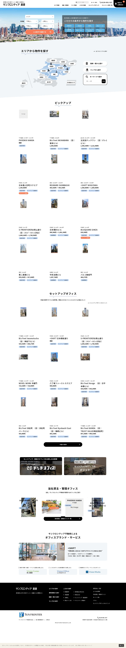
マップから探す (53, 624)
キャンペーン (107, 5)
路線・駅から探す (54, 620)
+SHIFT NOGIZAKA (89, 185)
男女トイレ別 (100, 26)
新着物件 (69, 26)
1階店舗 (80, 26)
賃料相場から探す (54, 616)
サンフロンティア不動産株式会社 (26, 642)
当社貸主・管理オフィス (99, 617)
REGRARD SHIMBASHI (60, 185)
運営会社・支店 (97, 611)
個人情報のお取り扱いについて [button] (83, 645)
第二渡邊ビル (24, 274)
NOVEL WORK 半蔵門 (28, 383)
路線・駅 (65, 5)
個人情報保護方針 (39, 642)
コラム (95, 623)
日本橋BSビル (56, 229)
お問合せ (48, 642)
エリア (56, 5)
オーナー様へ (94, 2)
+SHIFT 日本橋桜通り (59, 338)
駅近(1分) (77, 617)
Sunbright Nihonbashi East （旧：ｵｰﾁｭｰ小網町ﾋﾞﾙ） (97, 524)
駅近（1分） (79, 30)
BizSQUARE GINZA (89, 229)
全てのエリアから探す (101, 51)
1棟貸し (90, 26)
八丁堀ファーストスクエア (61, 383)
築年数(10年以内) (79, 615)
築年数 (69, 30)
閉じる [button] (121, 645)
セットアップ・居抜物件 (81, 620)
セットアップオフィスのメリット (98, 303)
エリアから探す (53, 611)
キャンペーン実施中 (80, 623)
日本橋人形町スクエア (28, 185)
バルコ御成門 (86, 274)
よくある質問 (96, 614)
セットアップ (94, 5)
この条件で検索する (39, 32)
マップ (74, 5)
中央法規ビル (55, 274)
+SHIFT (72, 571)
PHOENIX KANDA (26, 140)
